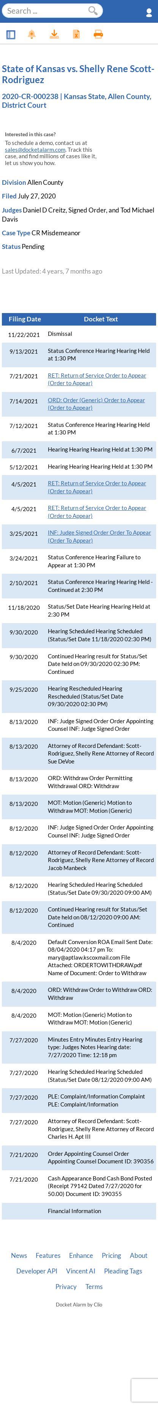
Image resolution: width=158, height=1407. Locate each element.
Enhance (81, 1255)
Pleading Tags (123, 1271)
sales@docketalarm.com (35, 149)
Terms (94, 1287)
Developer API (36, 1271)
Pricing (111, 1255)
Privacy (66, 1287)
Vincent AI (80, 1271)
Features (48, 1255)
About (138, 1255)
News (19, 1255)
